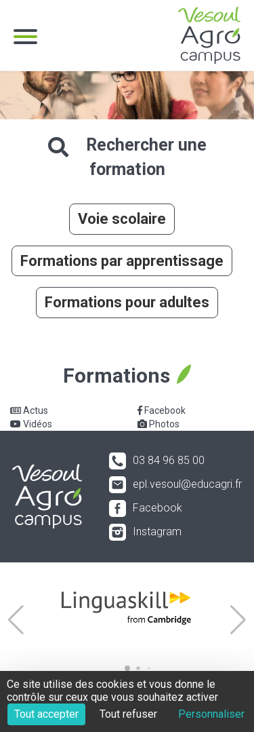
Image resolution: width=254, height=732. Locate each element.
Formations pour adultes (127, 302)
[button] (16, 620)
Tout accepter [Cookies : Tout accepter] (46, 714)
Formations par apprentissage (122, 260)
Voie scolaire (122, 218)
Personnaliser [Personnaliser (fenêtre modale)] (211, 714)
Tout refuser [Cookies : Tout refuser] (128, 714)
